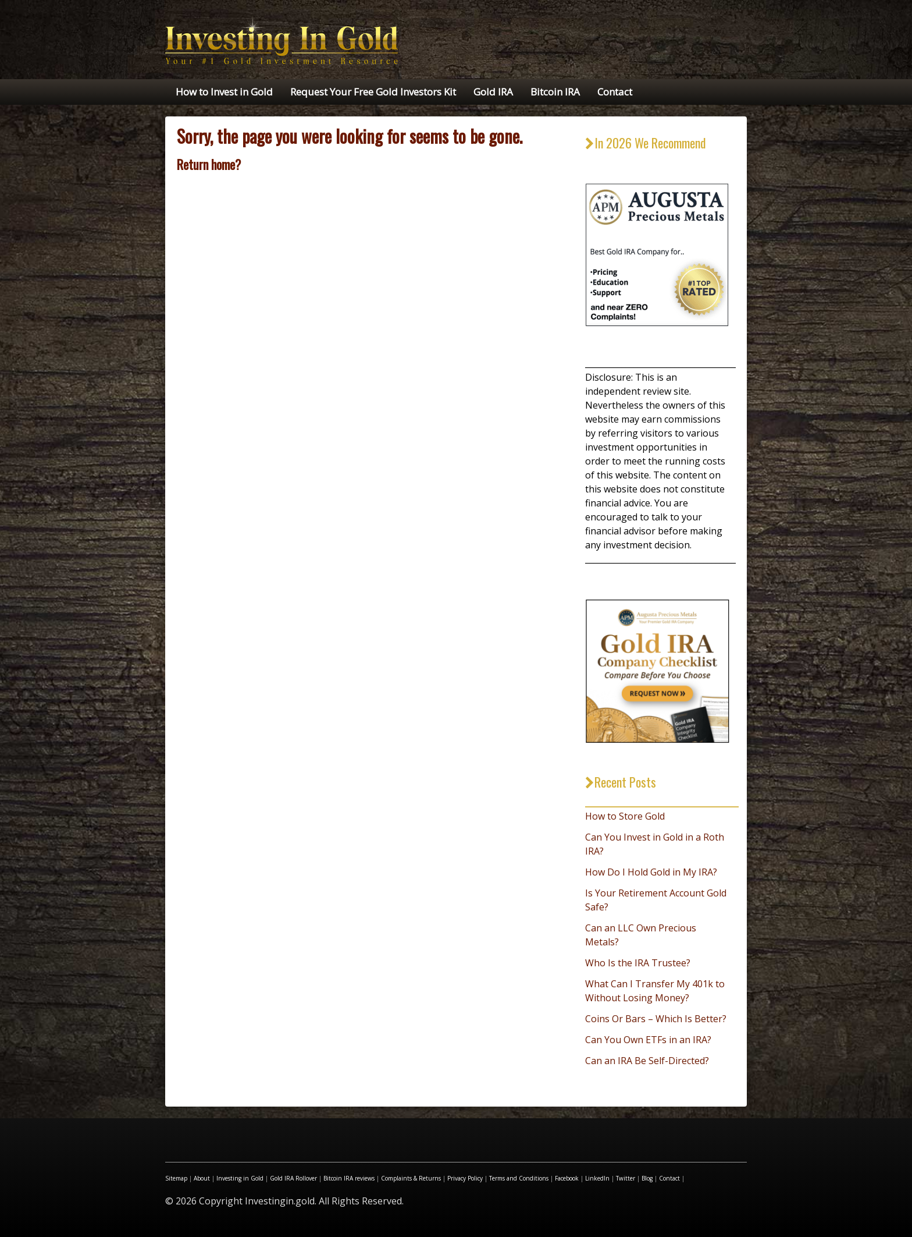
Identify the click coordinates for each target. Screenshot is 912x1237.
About (202, 1178)
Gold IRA (493, 91)
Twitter (625, 1178)
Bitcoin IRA (555, 91)
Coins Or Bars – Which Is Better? (655, 1018)
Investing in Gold (239, 1178)
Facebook (567, 1178)
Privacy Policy (465, 1178)
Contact (614, 91)
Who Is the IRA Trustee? (637, 962)
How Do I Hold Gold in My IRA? (651, 872)
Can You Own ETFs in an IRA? (648, 1039)
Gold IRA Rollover (293, 1178)
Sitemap (176, 1178)
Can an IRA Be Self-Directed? (647, 1060)
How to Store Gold (625, 816)
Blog (647, 1178)
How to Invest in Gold (224, 91)
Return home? (209, 164)
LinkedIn (597, 1178)
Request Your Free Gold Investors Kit (373, 91)
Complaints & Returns (411, 1178)
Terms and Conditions (518, 1178)
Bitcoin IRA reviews (349, 1178)
